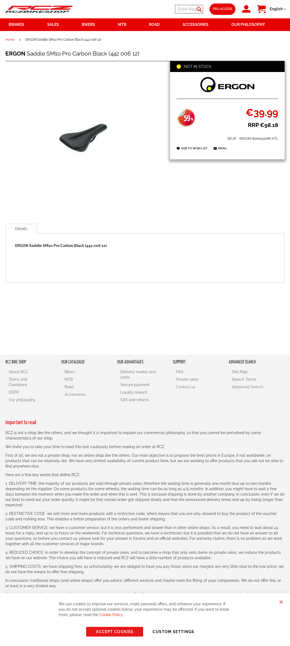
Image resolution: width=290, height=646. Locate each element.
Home (10, 40)
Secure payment (135, 385)
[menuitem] (61, 24)
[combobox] (170, 9)
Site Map (240, 372)
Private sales (187, 379)
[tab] (21, 228)
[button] (278, 9)
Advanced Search (247, 387)
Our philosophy (22, 400)
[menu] (145, 24)
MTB (69, 379)
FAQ (179, 372)
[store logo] (39, 9)
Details (21, 228)
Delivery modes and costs (138, 374)
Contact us (185, 387)
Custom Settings (173, 632)
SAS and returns (134, 400)
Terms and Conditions (18, 382)
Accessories (75, 394)
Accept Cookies (114, 632)
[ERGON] (227, 93)
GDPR (14, 392)
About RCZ (18, 372)
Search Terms (244, 379)
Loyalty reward (133, 392)
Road (69, 387)
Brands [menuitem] (16, 24)
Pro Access (222, 9)
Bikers (70, 372)
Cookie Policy (111, 615)
